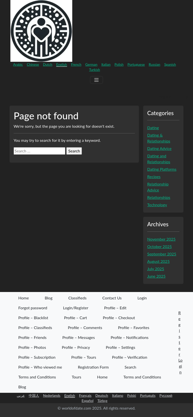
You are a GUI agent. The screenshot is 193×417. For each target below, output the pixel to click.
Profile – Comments (85, 327)
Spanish (170, 64)
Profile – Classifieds (35, 327)
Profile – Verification (129, 357)
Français (85, 395)
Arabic (18, 64)
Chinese (33, 64)
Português (147, 395)
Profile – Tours (83, 357)
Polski (131, 395)
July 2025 (155, 268)
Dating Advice (159, 148)
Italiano (117, 395)
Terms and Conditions (37, 377)
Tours (76, 377)
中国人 (34, 395)
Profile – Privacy (76, 347)
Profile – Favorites (133, 327)
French (76, 64)
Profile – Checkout (119, 317)
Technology (157, 204)
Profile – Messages (78, 337)
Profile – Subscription (36, 357)
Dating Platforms (161, 169)
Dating (153, 127)
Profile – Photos (32, 347)
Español (88, 400)
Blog (48, 297)
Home (23, 297)
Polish (119, 64)
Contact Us (112, 297)
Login (184, 96)
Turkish (94, 69)
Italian (106, 64)
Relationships (158, 197)
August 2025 (158, 261)
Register (163, 96)
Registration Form (93, 367)
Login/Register (75, 307)
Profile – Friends (32, 337)
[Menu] (96, 80)
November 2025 (161, 239)
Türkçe (102, 400)
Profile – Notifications (129, 337)
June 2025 (156, 276)
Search (130, 367)
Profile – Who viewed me (40, 367)
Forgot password (32, 307)
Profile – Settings (120, 347)
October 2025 (159, 246)
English (61, 64)
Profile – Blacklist (33, 317)
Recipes (154, 176)
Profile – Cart (75, 317)
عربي (21, 395)
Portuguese (136, 64)
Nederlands (51, 395)
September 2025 (161, 253)
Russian (154, 64)
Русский (165, 395)
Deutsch (102, 395)
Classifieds (77, 297)
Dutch (47, 64)
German (91, 64)
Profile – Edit (115, 307)
